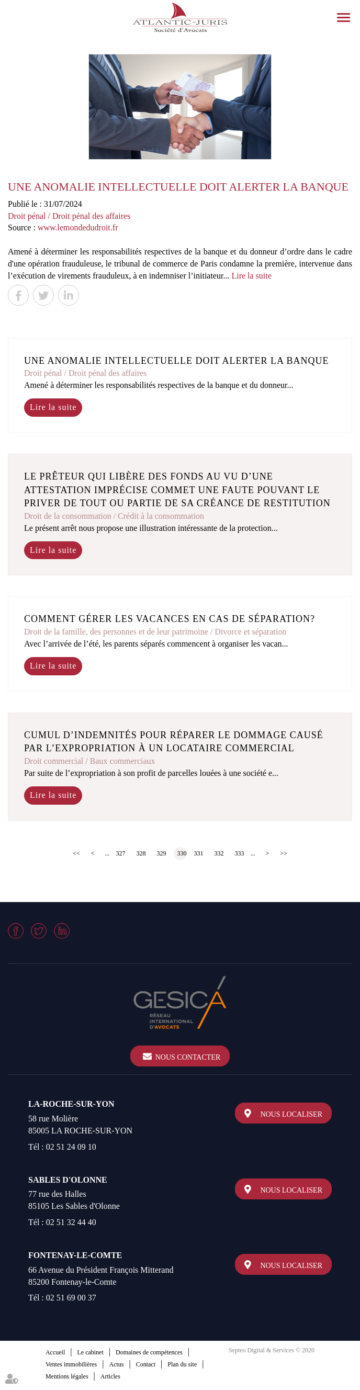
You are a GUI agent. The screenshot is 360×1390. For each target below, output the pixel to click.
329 (161, 853)
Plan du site (182, 1364)
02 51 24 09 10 (71, 1146)
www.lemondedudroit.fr (78, 227)
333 (239, 853)
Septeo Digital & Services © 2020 (271, 1350)
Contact (145, 1364)
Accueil (55, 1352)
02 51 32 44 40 (71, 1222)
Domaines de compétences (149, 1352)
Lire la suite (251, 275)
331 (199, 853)
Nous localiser (291, 1114)
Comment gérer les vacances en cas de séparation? (169, 619)
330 (182, 853)
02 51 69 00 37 (71, 1297)
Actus (116, 1364)
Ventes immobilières (71, 1364)
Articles (110, 1376)
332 (219, 853)
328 (141, 853)
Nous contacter (188, 1057)
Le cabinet (90, 1352)
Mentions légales (67, 1376)
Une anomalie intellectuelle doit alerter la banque (176, 360)
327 (121, 853)
